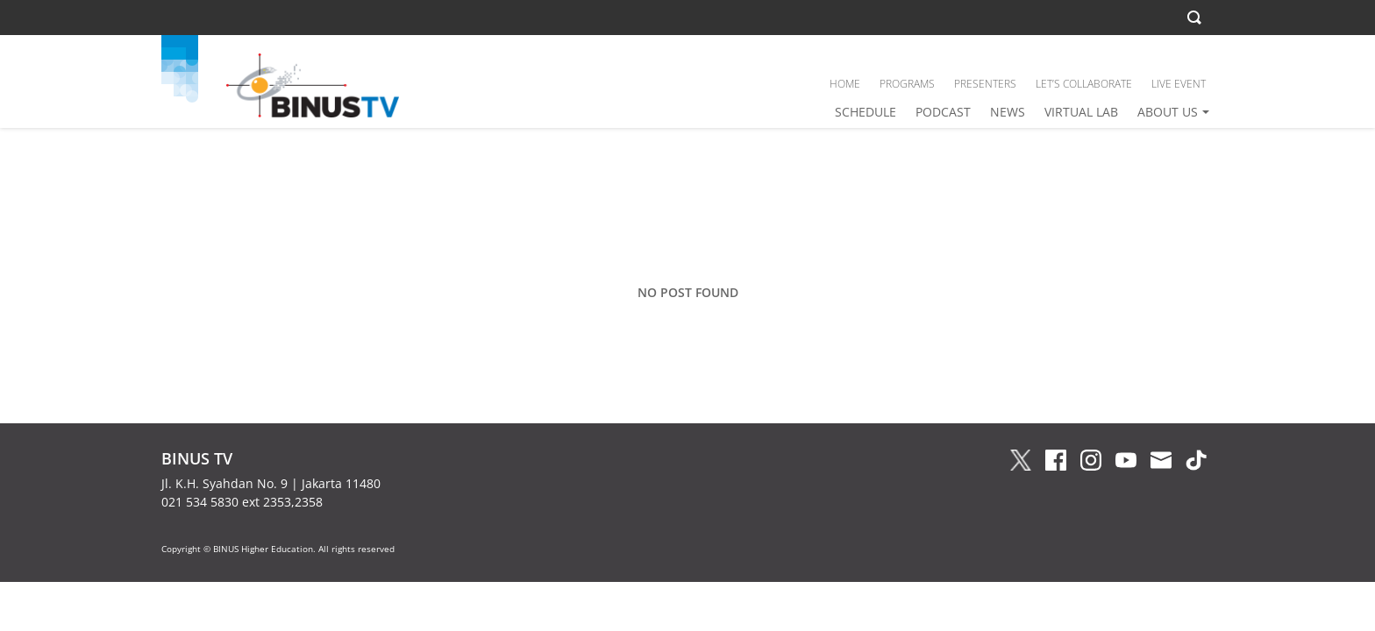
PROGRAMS (907, 83)
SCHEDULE (865, 111)
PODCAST (943, 111)
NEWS (1007, 111)
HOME (845, 83)
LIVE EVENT (1178, 83)
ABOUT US (1167, 111)
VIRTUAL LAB (1081, 111)
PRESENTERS (985, 83)
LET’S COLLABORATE (1084, 83)
